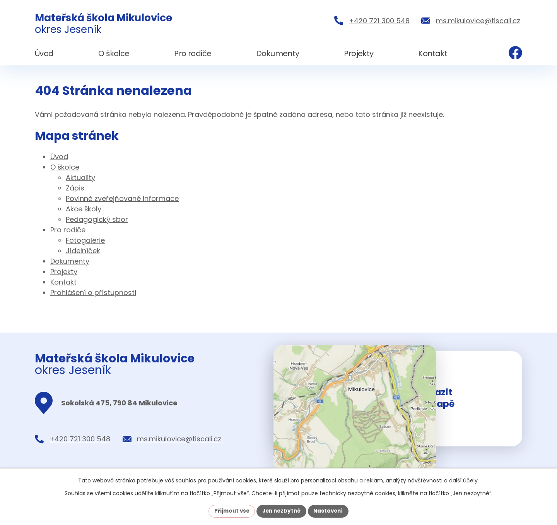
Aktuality (80, 177)
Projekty (63, 271)
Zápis (75, 188)
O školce (64, 167)
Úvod (59, 156)
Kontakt (63, 282)
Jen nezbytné (281, 511)
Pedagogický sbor (97, 219)
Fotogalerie (85, 240)
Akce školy (83, 209)
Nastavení (330, 511)
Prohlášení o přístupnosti (93, 292)
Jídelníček (83, 251)
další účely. (464, 480)
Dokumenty (69, 261)
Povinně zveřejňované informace (122, 198)
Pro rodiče (67, 230)
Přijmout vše (229, 511)
